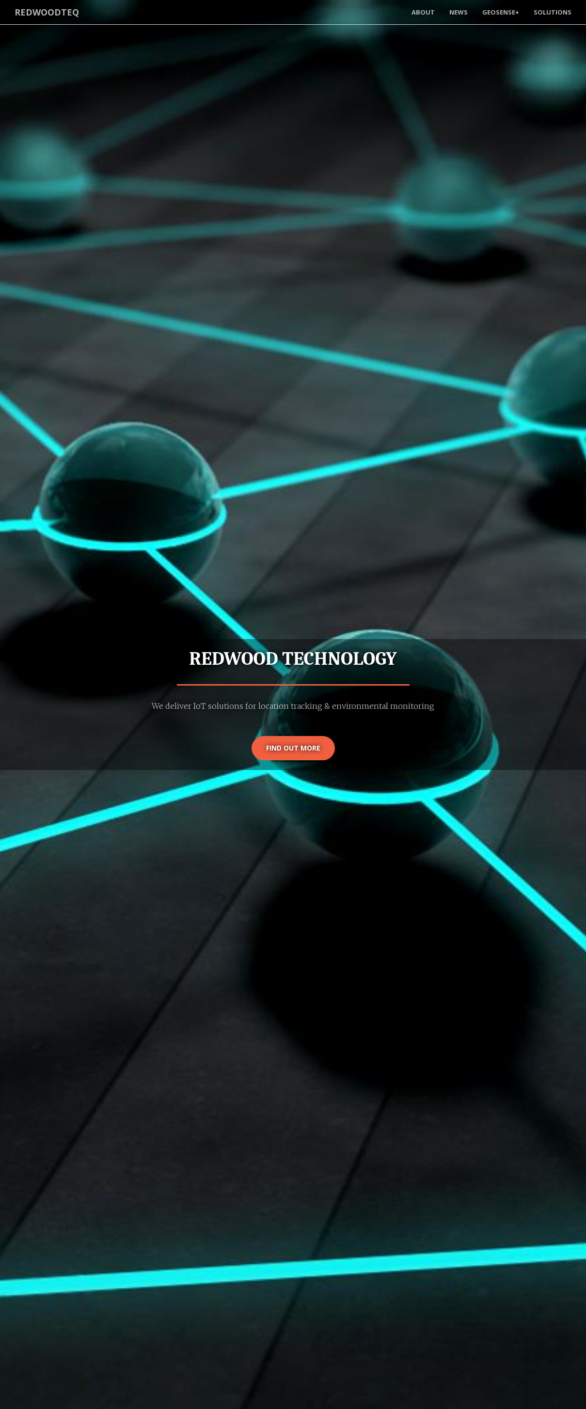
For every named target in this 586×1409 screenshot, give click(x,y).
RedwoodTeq (47, 12)
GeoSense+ (500, 12)
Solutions (552, 12)
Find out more (293, 748)
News (458, 12)
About (423, 12)
